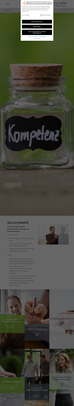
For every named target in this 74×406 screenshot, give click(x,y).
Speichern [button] (37, 27)
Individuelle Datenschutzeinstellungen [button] (37, 36)
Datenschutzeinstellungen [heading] (39, 3)
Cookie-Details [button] (37, 38)
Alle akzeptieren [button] (37, 22)
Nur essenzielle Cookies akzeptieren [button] (37, 32)
